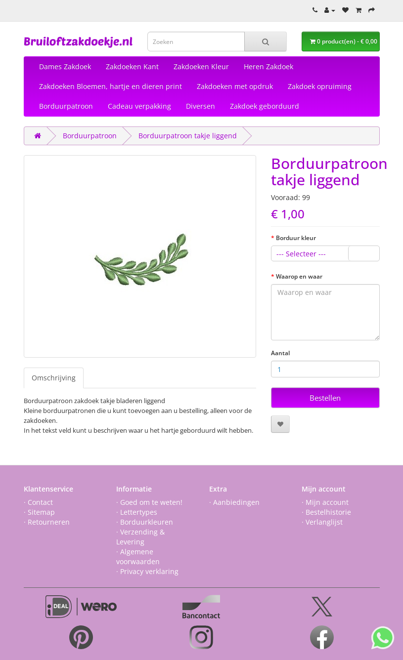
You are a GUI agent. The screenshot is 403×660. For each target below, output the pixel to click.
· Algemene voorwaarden (138, 556)
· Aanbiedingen (234, 502)
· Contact (38, 502)
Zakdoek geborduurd (264, 106)
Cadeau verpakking (139, 106)
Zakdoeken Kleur (201, 66)
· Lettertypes (136, 512)
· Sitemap (39, 512)
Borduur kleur (296, 238)
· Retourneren (47, 522)
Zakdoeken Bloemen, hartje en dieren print (110, 86)
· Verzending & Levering (140, 536)
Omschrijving (54, 377)
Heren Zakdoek (268, 66)
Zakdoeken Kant (132, 66)
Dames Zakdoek (65, 66)
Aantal (280, 353)
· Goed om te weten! (149, 502)
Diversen (200, 106)
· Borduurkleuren (144, 522)
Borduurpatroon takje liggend (187, 135)
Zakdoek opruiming (320, 86)
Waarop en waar (299, 276)
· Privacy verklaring (147, 571)
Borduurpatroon (66, 106)
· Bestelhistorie (326, 512)
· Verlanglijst (322, 522)
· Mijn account (325, 502)
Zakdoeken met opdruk (235, 86)
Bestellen (325, 398)
